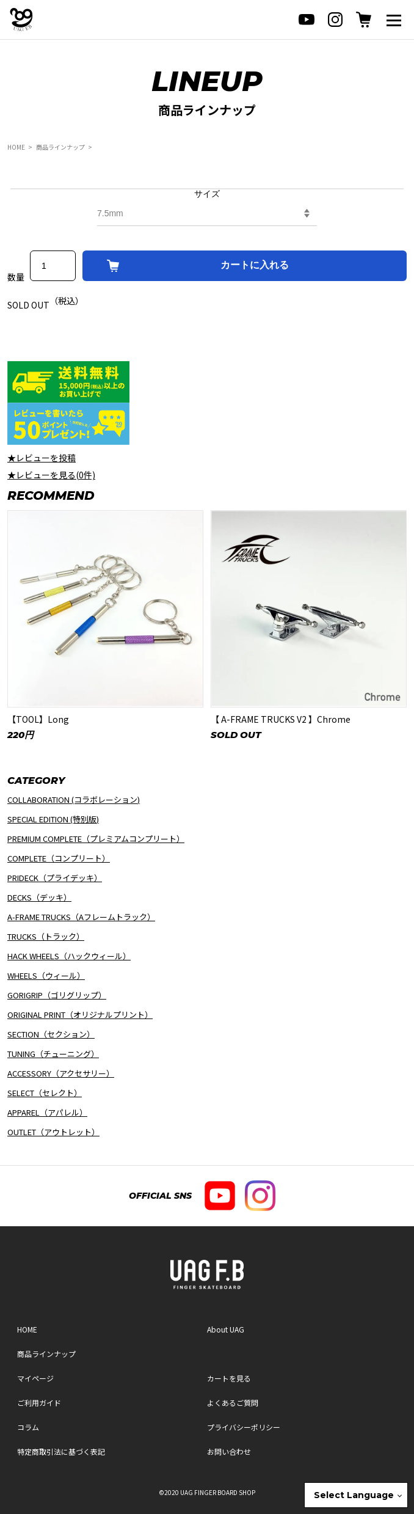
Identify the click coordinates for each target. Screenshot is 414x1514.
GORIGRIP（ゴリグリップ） (56, 995)
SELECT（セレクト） (44, 1093)
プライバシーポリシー (243, 1427)
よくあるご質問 (232, 1402)
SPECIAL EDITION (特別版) (53, 819)
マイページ (35, 1378)
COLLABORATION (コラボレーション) (73, 799)
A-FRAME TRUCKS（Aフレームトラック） (81, 917)
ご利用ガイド (39, 1402)
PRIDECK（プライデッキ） (54, 877)
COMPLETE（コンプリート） (58, 858)
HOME (16, 147)
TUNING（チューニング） (53, 1053)
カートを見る (229, 1378)
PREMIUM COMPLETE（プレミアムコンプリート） (95, 838)
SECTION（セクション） (51, 1034)
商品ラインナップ (60, 147)
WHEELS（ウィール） (46, 975)
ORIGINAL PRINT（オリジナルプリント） (80, 1014)
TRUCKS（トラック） (45, 936)
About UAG (225, 1329)
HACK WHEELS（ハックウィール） (69, 956)
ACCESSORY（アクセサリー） (60, 1073)
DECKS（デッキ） (39, 897)
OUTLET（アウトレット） (53, 1132)
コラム (28, 1427)
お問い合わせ (229, 1451)
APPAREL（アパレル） (47, 1112)
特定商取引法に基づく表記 (61, 1451)
